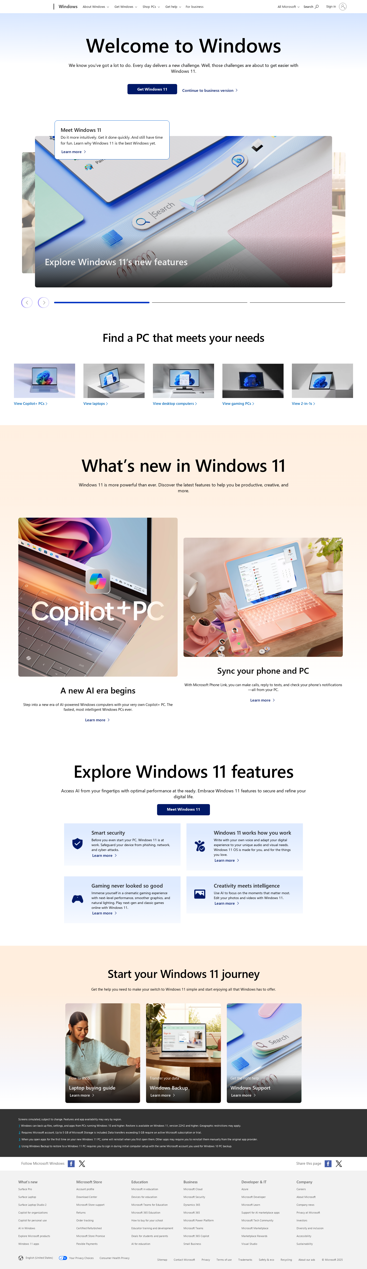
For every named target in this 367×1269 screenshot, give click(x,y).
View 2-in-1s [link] (302, 403)
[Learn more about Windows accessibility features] (229, 859)
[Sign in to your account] (336, 6)
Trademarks (245, 1259)
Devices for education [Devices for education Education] (144, 1197)
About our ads (306, 1259)
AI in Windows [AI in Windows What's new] (26, 1228)
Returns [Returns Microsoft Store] (81, 1212)
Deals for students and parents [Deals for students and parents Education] (149, 1236)
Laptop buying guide (92, 1087)
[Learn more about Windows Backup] (165, 1096)
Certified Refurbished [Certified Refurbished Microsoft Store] (89, 1228)
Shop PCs (149, 6)
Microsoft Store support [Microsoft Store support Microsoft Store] (90, 1204)
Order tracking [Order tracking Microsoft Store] (84, 1220)
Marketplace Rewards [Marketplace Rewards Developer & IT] (254, 1236)
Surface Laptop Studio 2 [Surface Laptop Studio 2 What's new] (32, 1204)
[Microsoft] (35, 6)
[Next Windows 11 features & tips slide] (43, 302)
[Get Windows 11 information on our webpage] (152, 89)
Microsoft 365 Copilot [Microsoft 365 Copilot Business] (196, 1236)
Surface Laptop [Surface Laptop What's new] (27, 1197)
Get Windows (124, 6)
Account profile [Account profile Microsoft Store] (85, 1189)
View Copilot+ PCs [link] (29, 403)
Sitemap (162, 1259)
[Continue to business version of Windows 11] (211, 89)
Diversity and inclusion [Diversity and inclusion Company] (310, 1228)
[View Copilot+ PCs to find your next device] (44, 386)
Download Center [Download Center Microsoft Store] (86, 1197)
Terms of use (224, 1259)
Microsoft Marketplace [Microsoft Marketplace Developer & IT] (254, 1228)
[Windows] (67, 6)
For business (195, 6)
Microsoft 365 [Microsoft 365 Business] (192, 1212)
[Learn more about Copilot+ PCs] (97, 718)
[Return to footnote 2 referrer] (19, 1132)
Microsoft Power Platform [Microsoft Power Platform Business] (199, 1220)
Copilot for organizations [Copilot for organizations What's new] (33, 1212)
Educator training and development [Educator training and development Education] (152, 1228)
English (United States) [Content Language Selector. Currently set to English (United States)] (39, 1257)
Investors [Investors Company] (302, 1220)
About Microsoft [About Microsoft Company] (306, 1197)
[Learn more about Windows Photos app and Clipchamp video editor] (229, 911)
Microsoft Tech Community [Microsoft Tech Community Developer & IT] (257, 1220)
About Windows (94, 6)
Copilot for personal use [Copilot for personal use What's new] (32, 1220)
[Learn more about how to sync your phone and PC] (262, 698)
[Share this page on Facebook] (328, 1164)
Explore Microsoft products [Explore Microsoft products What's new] (34, 1236)
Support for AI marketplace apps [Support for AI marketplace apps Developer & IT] (260, 1212)
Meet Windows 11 (81, 129)
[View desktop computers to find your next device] (183, 386)
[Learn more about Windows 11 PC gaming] (107, 911)
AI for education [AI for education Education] (140, 1244)
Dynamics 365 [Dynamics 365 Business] (192, 1204)
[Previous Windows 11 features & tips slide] (27, 302)
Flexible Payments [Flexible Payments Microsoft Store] (87, 1244)
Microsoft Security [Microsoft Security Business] (194, 1197)
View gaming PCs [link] (236, 403)
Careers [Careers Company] (301, 1189)
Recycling (286, 1259)
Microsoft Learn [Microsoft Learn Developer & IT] (250, 1204)
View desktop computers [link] (173, 403)
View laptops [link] (94, 403)
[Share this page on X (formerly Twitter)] (339, 1164)
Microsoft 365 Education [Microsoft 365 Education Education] (145, 1212)
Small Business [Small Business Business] (192, 1244)
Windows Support (250, 1087)
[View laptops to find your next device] (114, 386)
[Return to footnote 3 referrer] (19, 1139)
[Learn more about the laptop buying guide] (84, 1096)
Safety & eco (266, 1259)
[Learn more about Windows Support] (246, 1096)
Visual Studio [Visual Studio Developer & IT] (249, 1244)
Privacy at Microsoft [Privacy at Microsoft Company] (308, 1212)
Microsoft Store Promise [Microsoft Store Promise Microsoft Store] (90, 1236)
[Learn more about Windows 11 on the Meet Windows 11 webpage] (76, 151)
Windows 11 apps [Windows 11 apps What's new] (28, 1244)
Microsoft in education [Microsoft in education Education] (144, 1189)
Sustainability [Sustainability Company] (305, 1244)
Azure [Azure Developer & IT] (244, 1189)
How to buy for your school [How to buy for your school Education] (147, 1220)
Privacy (206, 1259)
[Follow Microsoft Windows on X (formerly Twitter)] (82, 1164)
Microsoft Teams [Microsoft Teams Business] (193, 1228)
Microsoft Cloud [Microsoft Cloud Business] (193, 1189)
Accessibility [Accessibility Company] (304, 1236)
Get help (171, 6)
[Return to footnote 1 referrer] (19, 1125)
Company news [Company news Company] (305, 1204)
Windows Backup (169, 1087)
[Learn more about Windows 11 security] (107, 859)
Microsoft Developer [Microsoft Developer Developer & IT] (253, 1197)
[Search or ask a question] (311, 6)
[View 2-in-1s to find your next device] (322, 386)
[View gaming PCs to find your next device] (253, 386)
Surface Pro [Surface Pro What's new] (25, 1189)
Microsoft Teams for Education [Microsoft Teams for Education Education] (149, 1204)
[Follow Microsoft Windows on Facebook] (71, 1164)
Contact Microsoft (184, 1259)
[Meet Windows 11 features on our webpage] (183, 809)
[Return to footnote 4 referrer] (19, 1146)
